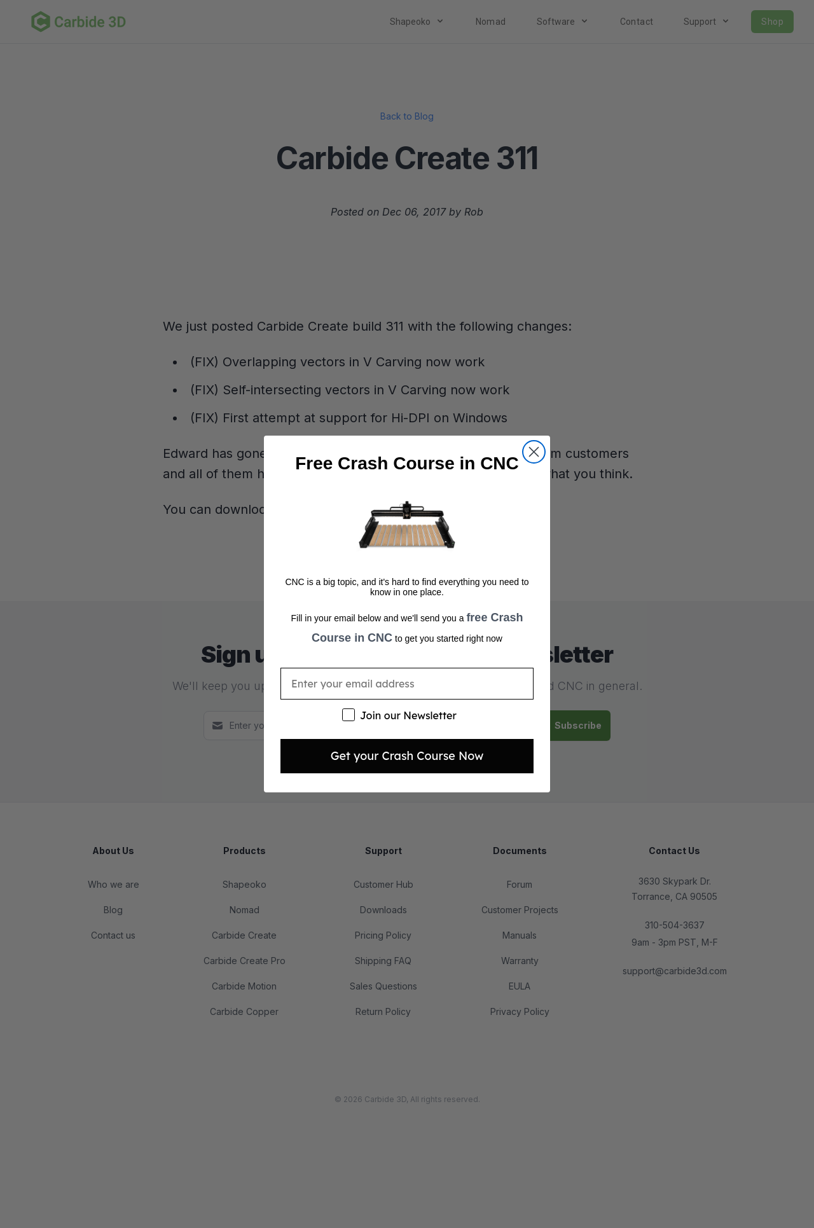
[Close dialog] (534, 452)
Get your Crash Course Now (407, 756)
